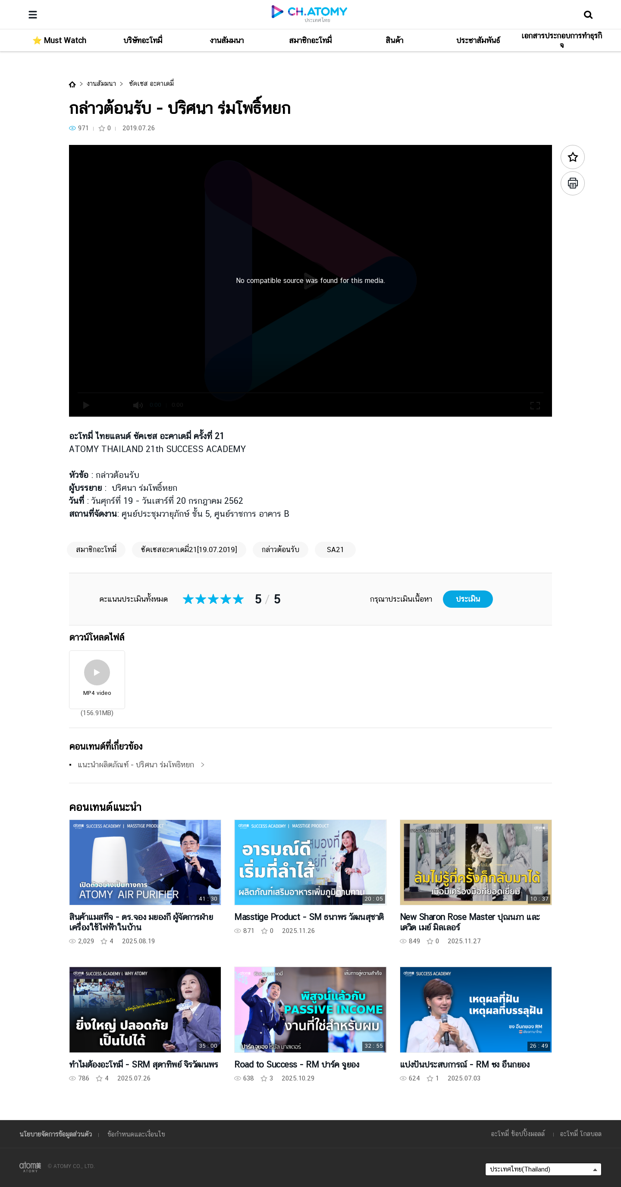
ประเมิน (468, 598)
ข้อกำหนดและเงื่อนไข (136, 1134)
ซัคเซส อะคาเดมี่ (150, 83)
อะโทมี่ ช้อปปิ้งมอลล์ (518, 1133)
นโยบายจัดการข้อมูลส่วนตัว (55, 1134)
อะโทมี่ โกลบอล (581, 1133)
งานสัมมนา (101, 83)
